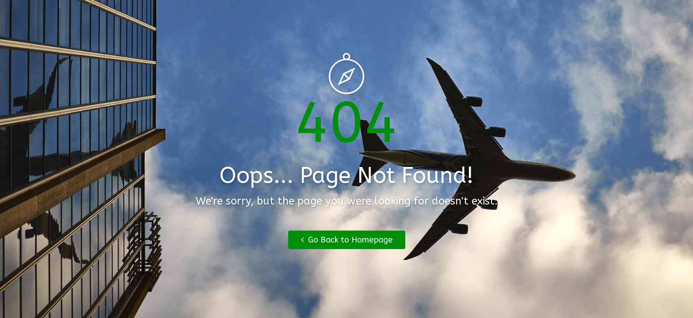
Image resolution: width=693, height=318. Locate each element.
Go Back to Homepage (346, 240)
